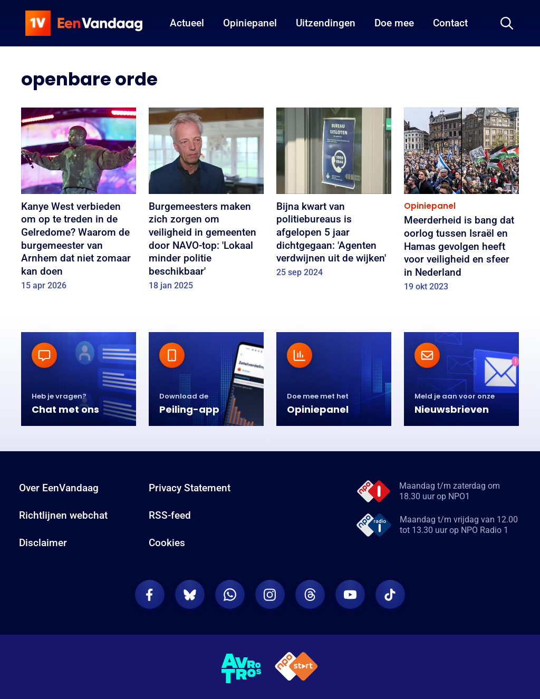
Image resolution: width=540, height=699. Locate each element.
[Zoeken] (506, 23)
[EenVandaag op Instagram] (270, 594)
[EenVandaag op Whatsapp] (230, 594)
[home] (83, 23)
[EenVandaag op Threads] (310, 594)
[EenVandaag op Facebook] (150, 594)
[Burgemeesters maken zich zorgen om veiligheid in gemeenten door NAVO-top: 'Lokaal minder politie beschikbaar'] (206, 202)
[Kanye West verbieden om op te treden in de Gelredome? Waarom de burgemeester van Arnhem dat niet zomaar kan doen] (78, 202)
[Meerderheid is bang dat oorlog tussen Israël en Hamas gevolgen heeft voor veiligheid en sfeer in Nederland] (461, 203)
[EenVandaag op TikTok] (390, 594)
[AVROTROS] (241, 668)
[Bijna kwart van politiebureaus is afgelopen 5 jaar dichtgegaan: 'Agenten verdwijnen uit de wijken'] (333, 196)
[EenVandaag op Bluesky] (190, 594)
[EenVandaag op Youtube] (350, 594)
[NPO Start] (296, 668)
